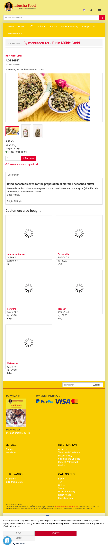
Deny (18, 538)
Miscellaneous (15, 33)
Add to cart (29, 158)
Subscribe (97, 385)
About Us (62, 449)
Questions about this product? (21, 164)
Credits (61, 465)
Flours (21, 26)
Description (13, 174)
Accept (54, 538)
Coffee (41, 26)
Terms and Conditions (69, 452)
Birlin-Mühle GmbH (14, 482)
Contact (9, 449)
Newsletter (10, 452)
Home (11, 26)
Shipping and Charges (69, 458)
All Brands (10, 478)
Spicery (53, 26)
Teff (30, 26)
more (90, 538)
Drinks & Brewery (69, 26)
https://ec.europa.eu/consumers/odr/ (66, 506)
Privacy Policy (65, 455)
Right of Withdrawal (68, 462)
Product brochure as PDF (18, 433)
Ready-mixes (88, 26)
